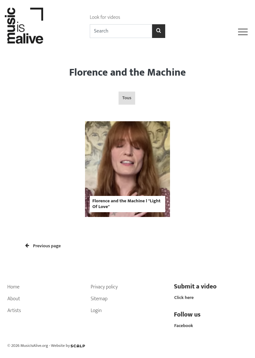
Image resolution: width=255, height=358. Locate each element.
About (13, 299)
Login (96, 310)
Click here (184, 298)
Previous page (43, 246)
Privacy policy (104, 287)
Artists (14, 310)
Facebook (183, 326)
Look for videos (105, 17)
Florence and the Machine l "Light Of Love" (126, 203)
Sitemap (99, 299)
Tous (127, 98)
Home (13, 287)
